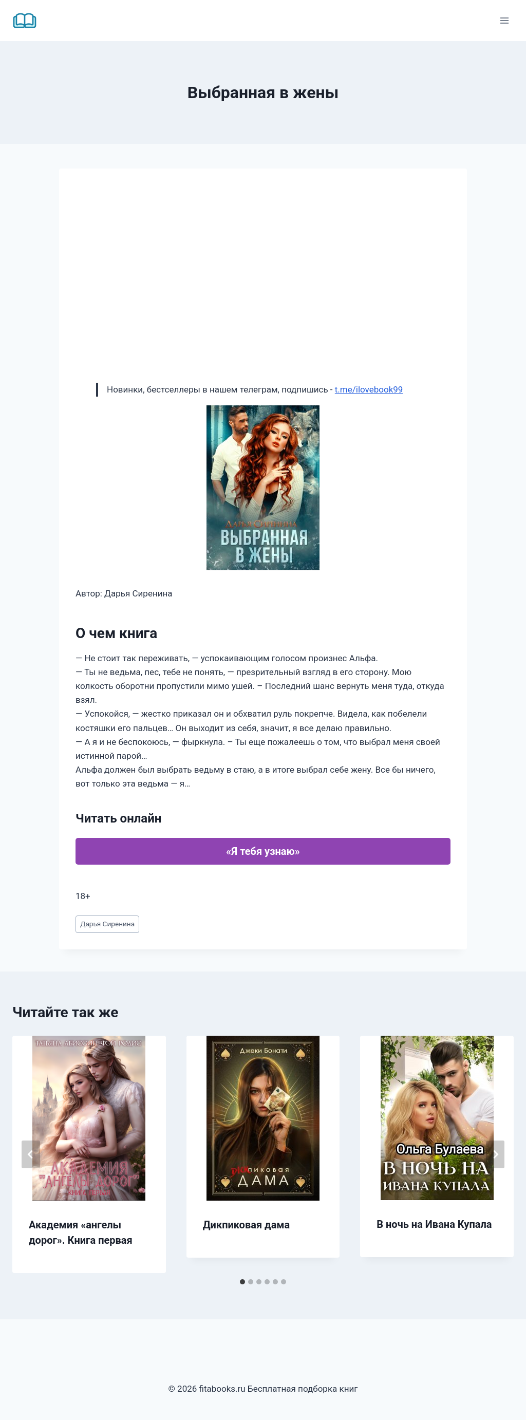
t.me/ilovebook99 (369, 389)
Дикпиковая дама (246, 1225)
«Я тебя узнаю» (262, 851)
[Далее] (495, 1154)
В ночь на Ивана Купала (434, 1224)
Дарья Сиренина (107, 924)
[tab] (242, 1281)
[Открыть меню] (504, 20)
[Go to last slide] (31, 1154)
